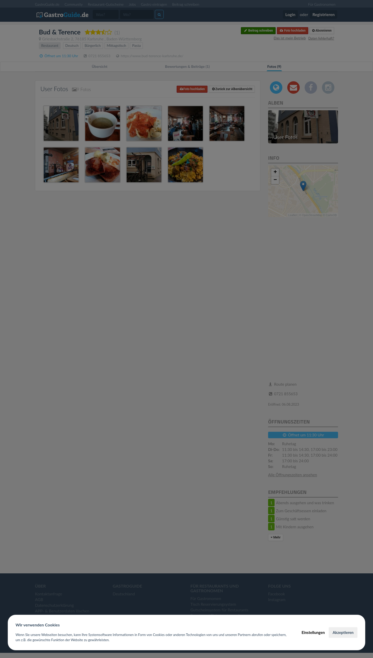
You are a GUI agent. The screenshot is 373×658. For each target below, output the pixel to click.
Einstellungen (313, 632)
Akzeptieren (343, 632)
